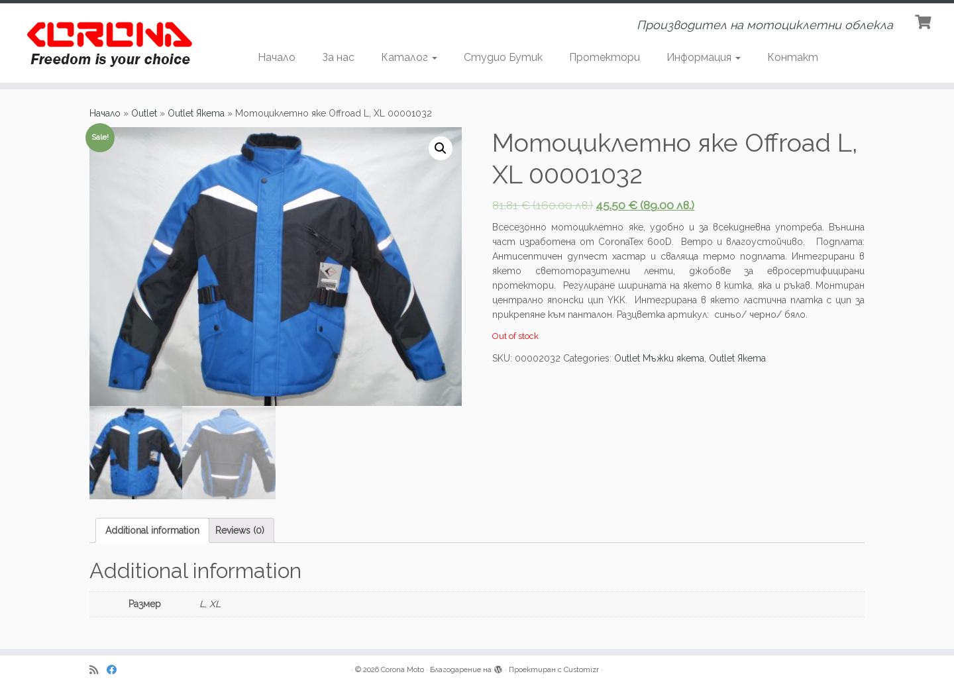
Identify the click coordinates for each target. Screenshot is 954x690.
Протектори (604, 57)
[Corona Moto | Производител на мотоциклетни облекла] (110, 43)
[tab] (152, 530)
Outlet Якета (196, 113)
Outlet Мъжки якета (659, 358)
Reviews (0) (239, 530)
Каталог (409, 57)
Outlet (144, 113)
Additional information (152, 530)
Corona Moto (402, 669)
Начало (276, 57)
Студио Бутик (503, 57)
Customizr (581, 669)
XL (215, 604)
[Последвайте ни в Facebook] (116, 670)
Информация (703, 57)
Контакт (792, 57)
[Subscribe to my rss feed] (98, 670)
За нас (338, 57)
